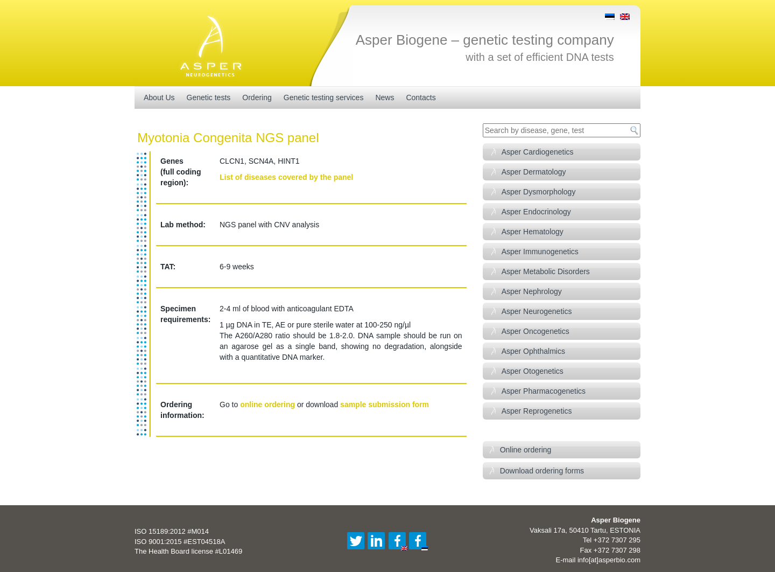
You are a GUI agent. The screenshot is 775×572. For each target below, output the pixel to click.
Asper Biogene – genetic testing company (485, 40)
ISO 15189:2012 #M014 (172, 531)
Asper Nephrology (532, 291)
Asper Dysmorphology (539, 191)
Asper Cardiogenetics (538, 152)
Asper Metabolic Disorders (546, 271)
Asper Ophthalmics (533, 351)
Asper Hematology (532, 231)
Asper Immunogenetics (540, 251)
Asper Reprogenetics (537, 411)
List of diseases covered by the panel (286, 177)
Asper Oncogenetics (535, 331)
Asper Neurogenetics (537, 311)
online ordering (267, 404)
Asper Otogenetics (532, 371)
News (384, 97)
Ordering (256, 97)
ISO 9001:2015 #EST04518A (180, 542)
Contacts (420, 97)
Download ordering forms (542, 470)
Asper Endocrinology (536, 211)
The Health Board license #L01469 (188, 551)
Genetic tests (209, 97)
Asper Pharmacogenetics (544, 391)
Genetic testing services (324, 97)
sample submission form (384, 404)
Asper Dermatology (534, 172)
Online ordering (526, 449)
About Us (159, 97)
